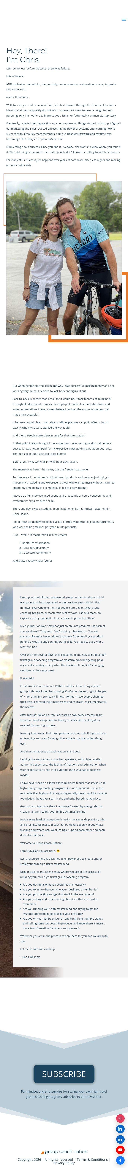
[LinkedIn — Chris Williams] (120, 1139)
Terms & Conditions (92, 1159)
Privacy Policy (64, 1163)
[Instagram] (120, 1118)
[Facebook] (120, 1160)
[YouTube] (120, 1150)
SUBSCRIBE (64, 1073)
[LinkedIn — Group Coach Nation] (120, 1129)
